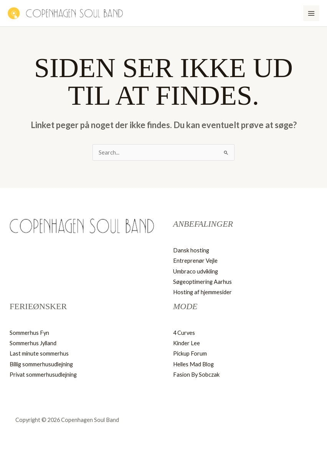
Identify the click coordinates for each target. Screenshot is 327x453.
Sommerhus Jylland (33, 343)
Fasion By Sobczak (196, 374)
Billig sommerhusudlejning (41, 364)
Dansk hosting (191, 250)
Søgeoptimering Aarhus (202, 281)
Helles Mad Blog (193, 364)
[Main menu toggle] (311, 13)
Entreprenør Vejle (195, 260)
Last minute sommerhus (39, 353)
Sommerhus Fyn (29, 332)
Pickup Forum (190, 353)
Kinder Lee (186, 343)
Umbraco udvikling (195, 271)
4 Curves (184, 332)
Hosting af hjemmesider (202, 292)
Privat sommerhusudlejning (43, 374)
